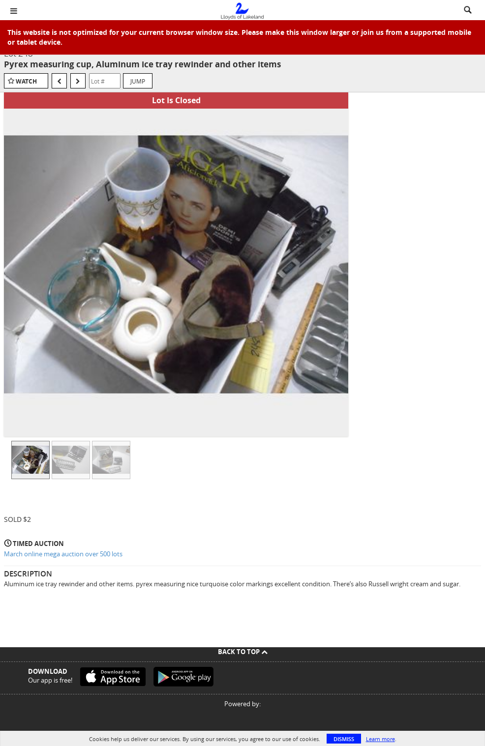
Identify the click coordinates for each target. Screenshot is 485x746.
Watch (26, 81)
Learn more (380, 739)
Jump (137, 81)
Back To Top (243, 651)
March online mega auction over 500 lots (63, 553)
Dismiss (343, 739)
